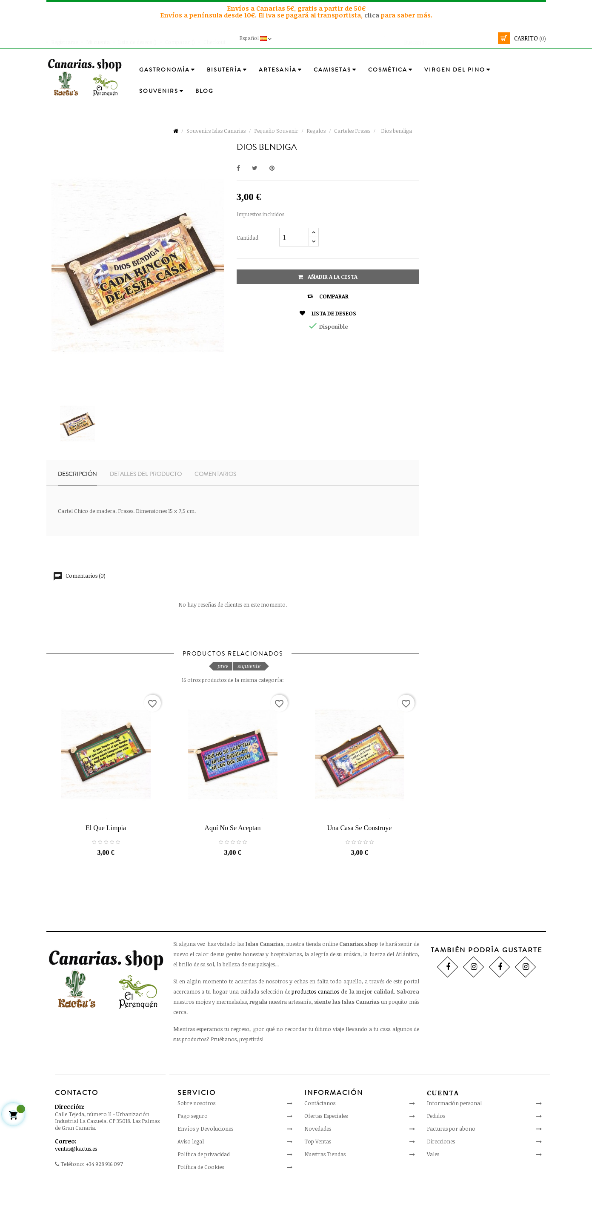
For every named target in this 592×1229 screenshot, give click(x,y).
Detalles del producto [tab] (146, 474)
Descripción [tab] (77, 474)
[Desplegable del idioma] (256, 38)
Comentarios (215, 474)
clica (372, 15)
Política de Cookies (200, 1210)
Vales (433, 1196)
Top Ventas (317, 1184)
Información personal (454, 1145)
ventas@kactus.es (76, 1191)
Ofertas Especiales (326, 1159)
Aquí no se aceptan (233, 870)
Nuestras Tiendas (325, 1197)
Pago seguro (192, 1159)
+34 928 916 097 (104, 1206)
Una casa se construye (359, 870)
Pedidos (436, 1158)
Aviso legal (190, 1184)
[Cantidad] (294, 237)
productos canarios (315, 1034)
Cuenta (443, 1135)
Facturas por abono (451, 1171)
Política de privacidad (203, 1197)
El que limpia (106, 870)
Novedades (317, 1171)
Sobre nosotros (196, 1146)
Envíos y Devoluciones (205, 1171)
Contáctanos (319, 1146)
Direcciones (441, 1184)
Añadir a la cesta (327, 277)
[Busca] (439, 38)
